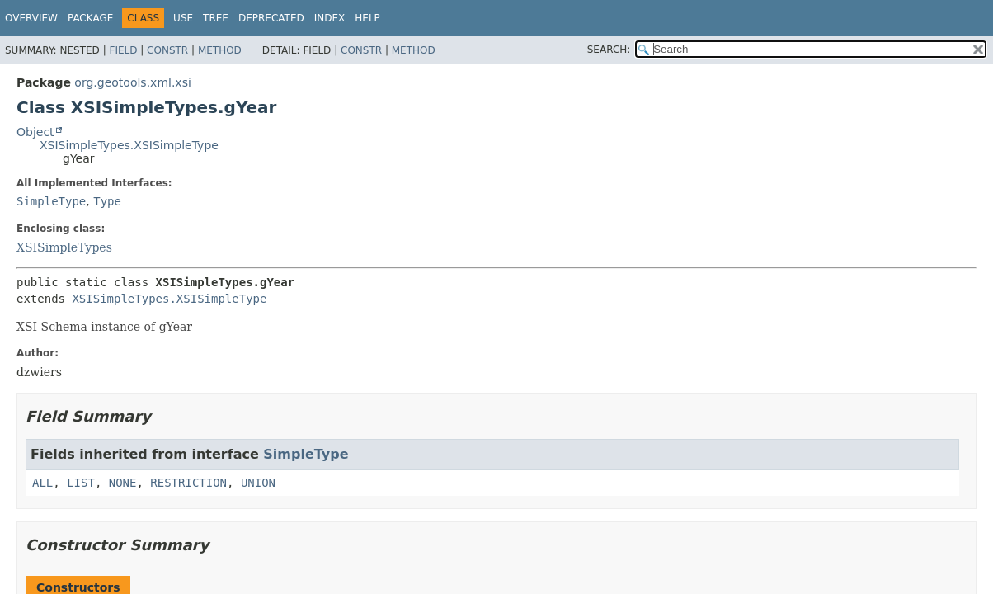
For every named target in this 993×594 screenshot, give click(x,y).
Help (367, 18)
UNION (258, 482)
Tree (215, 18)
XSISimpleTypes (64, 247)
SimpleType (51, 201)
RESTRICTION (188, 482)
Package (90, 18)
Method (220, 50)
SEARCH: (609, 49)
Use (183, 18)
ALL (42, 482)
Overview (31, 18)
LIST (81, 482)
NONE (123, 482)
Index (330, 18)
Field (123, 50)
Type (107, 201)
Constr (167, 50)
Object (35, 132)
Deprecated (271, 18)
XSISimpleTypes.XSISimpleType (129, 145)
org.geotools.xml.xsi (132, 82)
